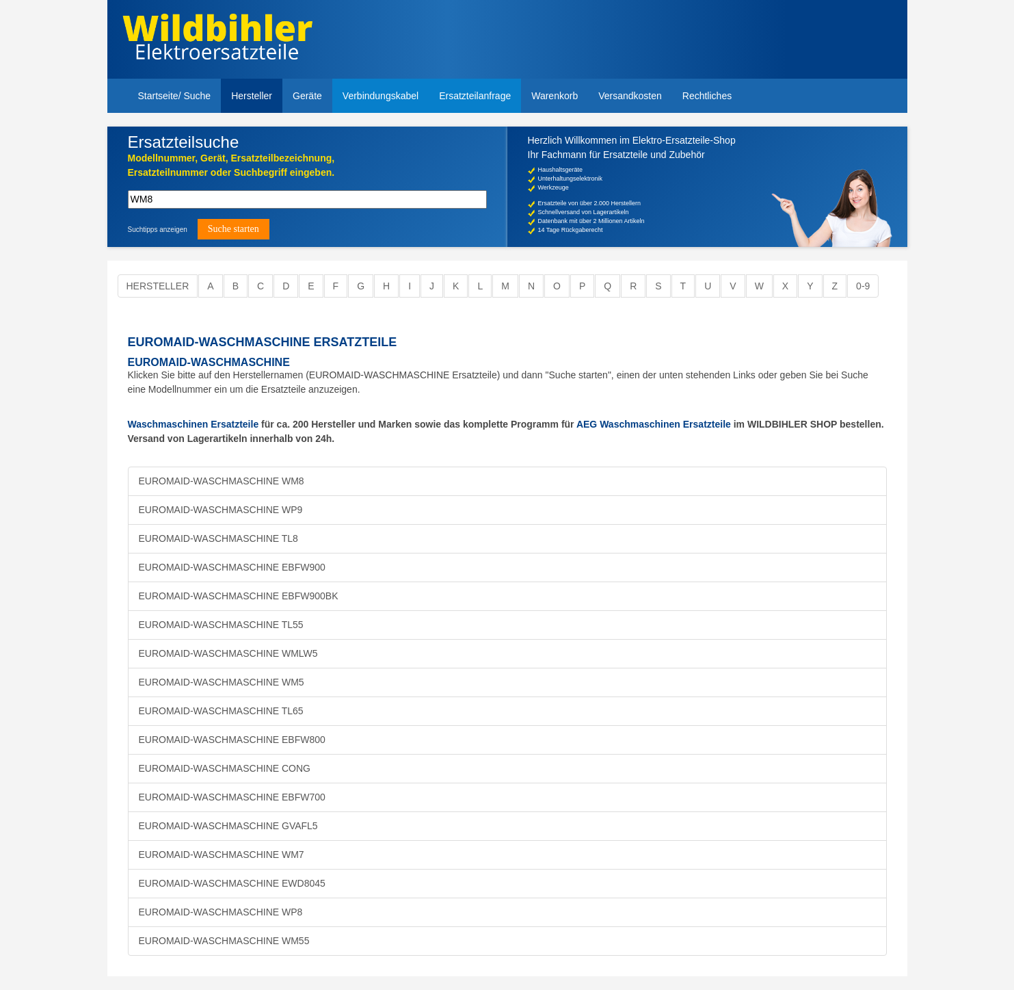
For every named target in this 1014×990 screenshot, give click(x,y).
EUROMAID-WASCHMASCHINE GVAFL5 (228, 825)
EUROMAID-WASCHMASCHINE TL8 (218, 538)
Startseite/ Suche (174, 95)
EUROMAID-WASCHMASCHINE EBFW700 (232, 797)
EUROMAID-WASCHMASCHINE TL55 (221, 624)
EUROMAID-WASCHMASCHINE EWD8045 (232, 883)
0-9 (863, 286)
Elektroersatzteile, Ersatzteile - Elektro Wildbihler (217, 41)
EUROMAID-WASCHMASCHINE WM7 (221, 854)
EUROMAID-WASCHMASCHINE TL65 (221, 710)
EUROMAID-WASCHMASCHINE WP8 (221, 912)
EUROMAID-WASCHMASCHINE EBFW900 (232, 567)
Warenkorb (554, 95)
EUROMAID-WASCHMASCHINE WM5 (221, 682)
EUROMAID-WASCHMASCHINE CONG (225, 768)
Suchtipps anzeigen (157, 229)
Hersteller (251, 95)
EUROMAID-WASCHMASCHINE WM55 (224, 940)
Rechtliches (707, 95)
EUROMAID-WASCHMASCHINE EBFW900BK (238, 595)
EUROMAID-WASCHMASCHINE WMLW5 (228, 653)
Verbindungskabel (380, 95)
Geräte (307, 95)
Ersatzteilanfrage (475, 95)
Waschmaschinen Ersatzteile (193, 424)
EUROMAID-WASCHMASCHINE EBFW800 (232, 739)
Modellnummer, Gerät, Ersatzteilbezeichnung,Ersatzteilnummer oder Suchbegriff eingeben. (231, 165)
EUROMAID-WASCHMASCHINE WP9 (221, 509)
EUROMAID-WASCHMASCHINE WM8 (221, 481)
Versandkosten (630, 95)
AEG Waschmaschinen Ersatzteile (653, 424)
